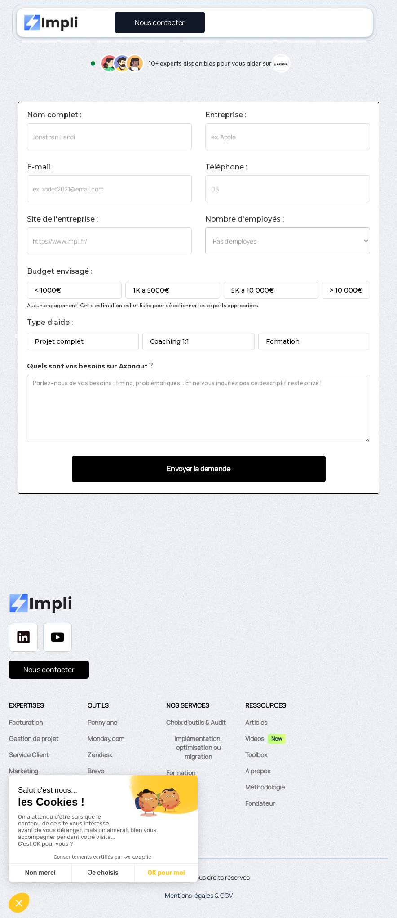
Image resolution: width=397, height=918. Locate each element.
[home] (51, 22)
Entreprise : (225, 115)
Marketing (23, 771)
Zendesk (100, 754)
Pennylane (102, 722)
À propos (257, 771)
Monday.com (106, 738)
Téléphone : (226, 167)
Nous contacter (49, 669)
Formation (180, 772)
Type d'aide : (50, 322)
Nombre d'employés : (244, 219)
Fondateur (260, 803)
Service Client (29, 754)
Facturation (26, 722)
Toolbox (256, 754)
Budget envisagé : (59, 271)
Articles (256, 722)
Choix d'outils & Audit (196, 722)
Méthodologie (265, 787)
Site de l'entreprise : (62, 219)
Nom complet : (54, 115)
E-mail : (40, 167)
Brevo (96, 771)
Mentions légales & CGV (199, 895)
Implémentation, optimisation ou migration (198, 747)
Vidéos (254, 738)
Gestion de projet (34, 738)
